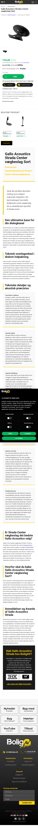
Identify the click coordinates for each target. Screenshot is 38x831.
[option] (9, 126)
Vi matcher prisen (10, 765)
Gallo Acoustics (11, 15)
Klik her (15, 88)
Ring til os (9, 84)
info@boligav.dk (12, 752)
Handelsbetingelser (27, 765)
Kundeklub (10, 761)
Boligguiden (19, 775)
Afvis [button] (10, 433)
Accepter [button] (28, 433)
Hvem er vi (28, 761)
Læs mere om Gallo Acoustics (19, 684)
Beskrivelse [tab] (6, 143)
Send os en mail (26, 84)
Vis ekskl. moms (25, 62)
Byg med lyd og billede (19, 781)
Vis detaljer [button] (19, 438)
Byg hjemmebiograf (19, 778)
